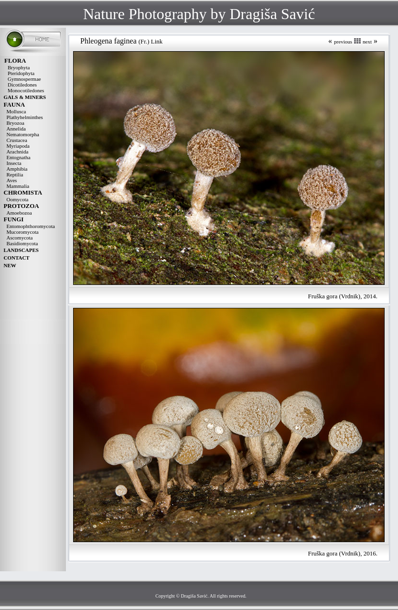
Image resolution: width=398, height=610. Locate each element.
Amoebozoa (19, 213)
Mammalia (18, 186)
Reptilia (15, 174)
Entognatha (19, 157)
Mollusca (16, 111)
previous (343, 41)
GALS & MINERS (25, 97)
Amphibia (17, 169)
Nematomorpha (23, 134)
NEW (10, 265)
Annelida (16, 128)
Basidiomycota (22, 243)
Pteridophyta (21, 73)
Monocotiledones (26, 90)
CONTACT (17, 258)
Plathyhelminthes (25, 117)
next (367, 41)
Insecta (14, 163)
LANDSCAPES (21, 250)
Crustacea (17, 140)
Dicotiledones (22, 84)
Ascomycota (20, 237)
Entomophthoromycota (31, 226)
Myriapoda (18, 146)
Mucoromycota (23, 232)
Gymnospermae (24, 79)
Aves (12, 180)
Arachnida (18, 151)
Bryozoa (15, 123)
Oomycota (18, 199)
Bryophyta (19, 67)
